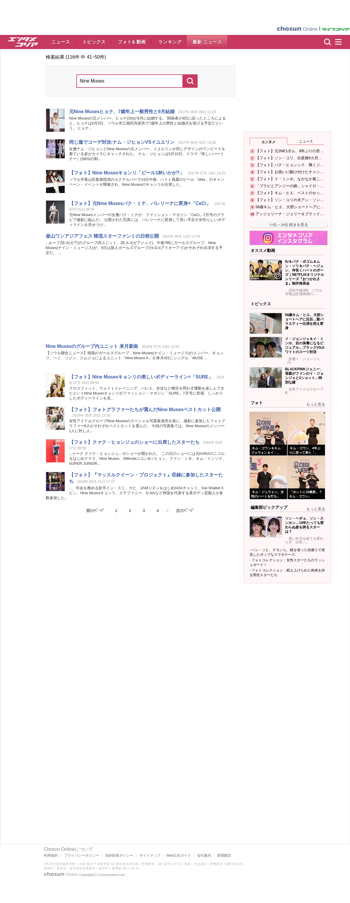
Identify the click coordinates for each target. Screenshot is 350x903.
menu (341, 42)
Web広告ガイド (178, 855)
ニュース (60, 41)
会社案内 (204, 855)
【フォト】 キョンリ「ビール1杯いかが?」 (126, 172)
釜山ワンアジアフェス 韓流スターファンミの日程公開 (102, 236)
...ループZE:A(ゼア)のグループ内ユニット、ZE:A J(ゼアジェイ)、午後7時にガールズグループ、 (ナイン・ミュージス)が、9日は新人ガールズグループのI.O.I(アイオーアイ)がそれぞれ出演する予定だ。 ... (134, 248)
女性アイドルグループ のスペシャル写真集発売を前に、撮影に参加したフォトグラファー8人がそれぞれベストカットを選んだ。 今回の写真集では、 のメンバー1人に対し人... (147, 426)
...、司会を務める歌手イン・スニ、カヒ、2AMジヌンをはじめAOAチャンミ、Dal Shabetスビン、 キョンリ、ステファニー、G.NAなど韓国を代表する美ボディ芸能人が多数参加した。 (135, 493)
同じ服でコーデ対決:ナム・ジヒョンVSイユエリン (122, 142)
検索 (327, 42)
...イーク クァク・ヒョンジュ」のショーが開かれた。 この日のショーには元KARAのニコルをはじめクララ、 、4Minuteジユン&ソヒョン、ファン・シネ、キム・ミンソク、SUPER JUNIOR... (147, 458)
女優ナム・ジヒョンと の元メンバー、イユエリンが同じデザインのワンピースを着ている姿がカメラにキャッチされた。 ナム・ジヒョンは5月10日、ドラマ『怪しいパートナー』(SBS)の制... (147, 154)
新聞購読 (224, 855)
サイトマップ (149, 855)
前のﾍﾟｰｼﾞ (95, 510)
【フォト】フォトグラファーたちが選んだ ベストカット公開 (145, 409)
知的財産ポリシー (119, 855)
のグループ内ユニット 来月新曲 (92, 346)
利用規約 (51, 855)
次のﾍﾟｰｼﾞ (185, 510)
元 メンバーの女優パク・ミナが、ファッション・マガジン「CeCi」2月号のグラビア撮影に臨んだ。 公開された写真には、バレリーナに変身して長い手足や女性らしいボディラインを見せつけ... (147, 220)
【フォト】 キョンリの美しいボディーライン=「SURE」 (141, 376)
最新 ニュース (206, 41)
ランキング (170, 41)
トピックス (93, 41)
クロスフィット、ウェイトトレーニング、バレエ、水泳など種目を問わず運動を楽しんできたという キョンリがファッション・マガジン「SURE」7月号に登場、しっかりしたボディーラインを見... (146, 393)
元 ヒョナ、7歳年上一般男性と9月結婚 (122, 111)
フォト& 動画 (132, 41)
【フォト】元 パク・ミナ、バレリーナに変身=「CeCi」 (140, 203)
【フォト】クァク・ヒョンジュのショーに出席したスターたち (134, 442)
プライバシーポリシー (81, 855)
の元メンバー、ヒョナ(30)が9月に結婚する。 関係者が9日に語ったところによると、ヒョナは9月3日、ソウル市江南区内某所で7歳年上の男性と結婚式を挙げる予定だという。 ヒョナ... (147, 123)
